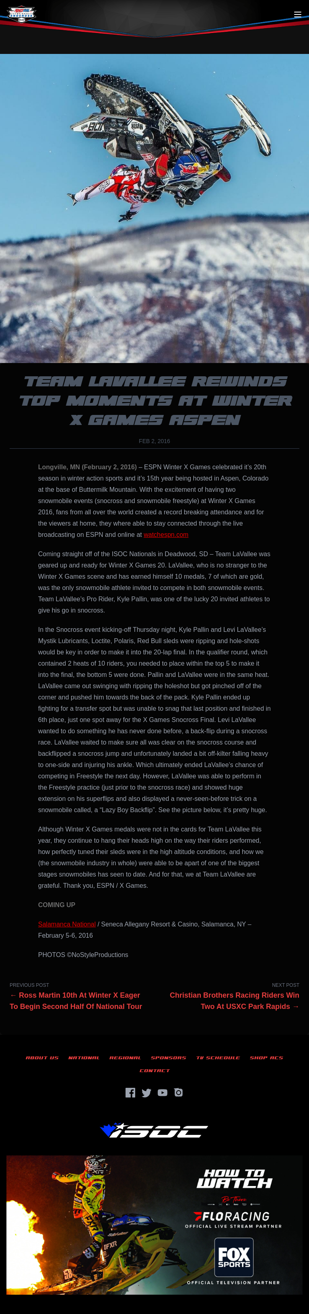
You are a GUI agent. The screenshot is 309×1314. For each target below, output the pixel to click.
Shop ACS (266, 1057)
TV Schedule (218, 1057)
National (84, 1057)
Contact (155, 1070)
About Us (42, 1057)
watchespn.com (166, 534)
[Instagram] (178, 1092)
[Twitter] (146, 1092)
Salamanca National (67, 924)
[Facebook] (130, 1092)
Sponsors (168, 1057)
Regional (125, 1057)
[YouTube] (162, 1092)
